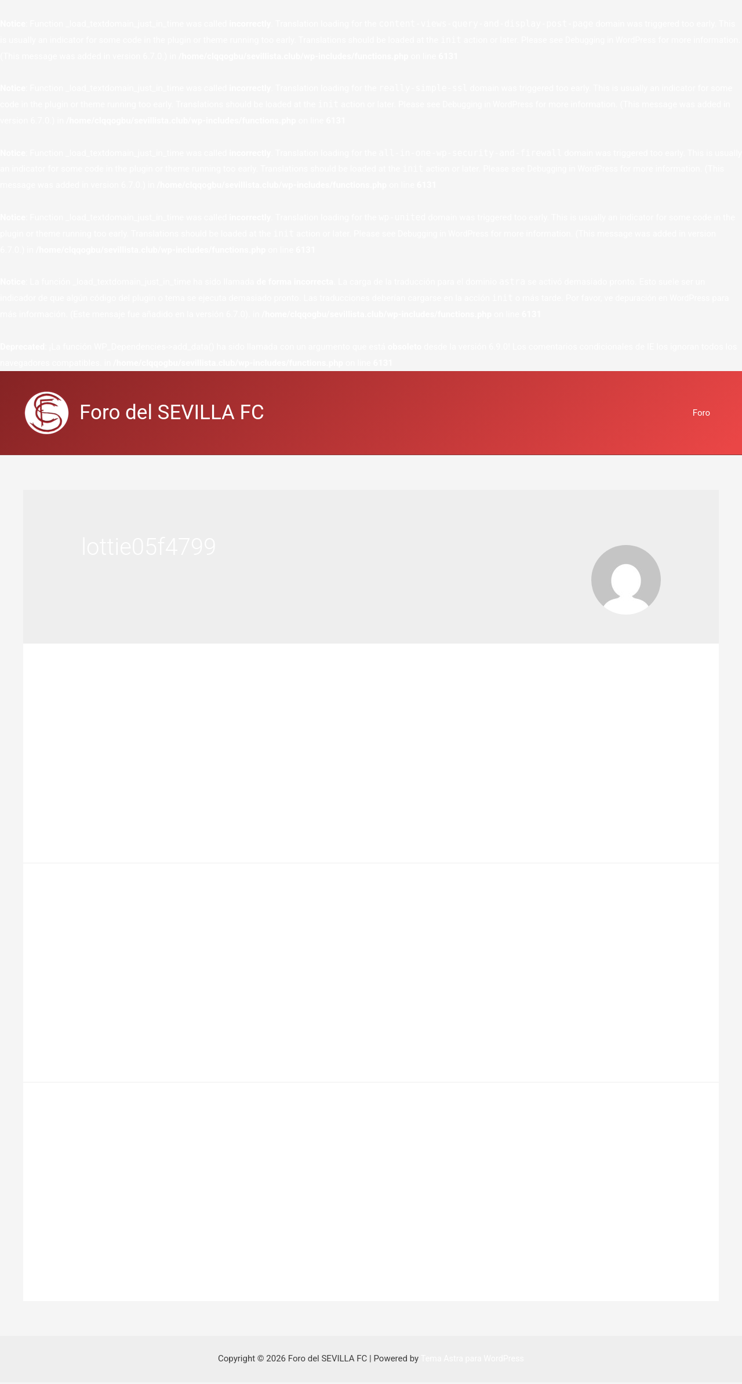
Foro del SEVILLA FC (171, 412)
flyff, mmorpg (190, 722)
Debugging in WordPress (612, 40)
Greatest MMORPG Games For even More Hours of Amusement (325, 922)
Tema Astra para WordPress (472, 1360)
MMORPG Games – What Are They (214, 1142)
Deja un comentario (119, 722)
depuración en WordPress (664, 298)
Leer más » (102, 808)
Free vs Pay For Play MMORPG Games (228, 702)
